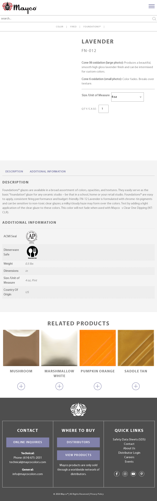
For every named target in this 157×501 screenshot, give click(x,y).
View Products (78, 455)
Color (59, 27)
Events (129, 461)
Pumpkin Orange (98, 371)
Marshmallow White (59, 374)
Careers (129, 457)
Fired (73, 27)
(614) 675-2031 (32, 457)
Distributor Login (129, 452)
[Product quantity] (104, 109)
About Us (129, 448)
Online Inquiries (27, 442)
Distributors (78, 442)
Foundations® (92, 27)
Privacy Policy (97, 494)
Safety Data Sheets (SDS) (129, 439)
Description (14, 171)
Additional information (48, 171)
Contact (129, 444)
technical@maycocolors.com (27, 462)
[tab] (14, 172)
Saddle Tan (135, 371)
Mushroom (21, 371)
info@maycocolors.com (28, 474)
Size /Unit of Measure (96, 95)
